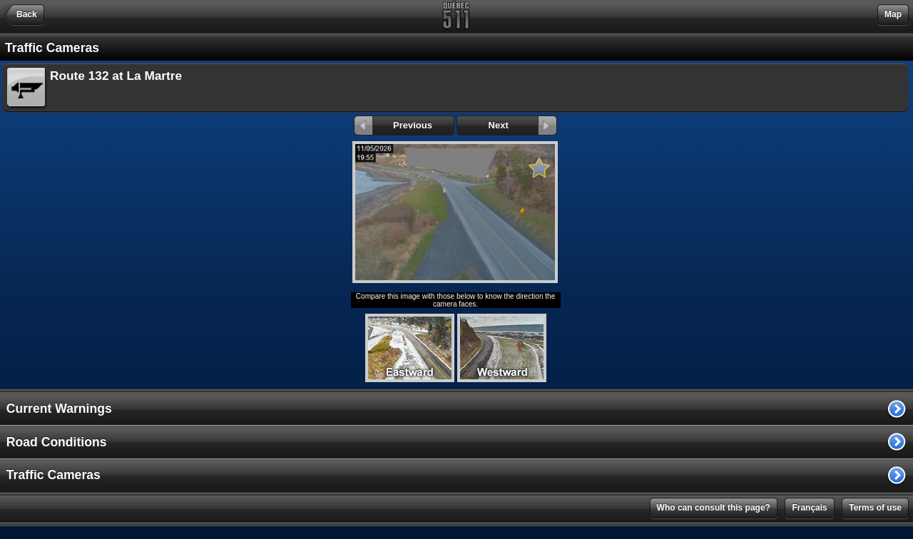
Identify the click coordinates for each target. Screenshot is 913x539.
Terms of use (875, 508)
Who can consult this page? (713, 508)
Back (26, 14)
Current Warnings (59, 408)
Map (893, 14)
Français (809, 508)
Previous (393, 125)
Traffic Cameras (53, 475)
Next (522, 125)
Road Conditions (56, 442)
